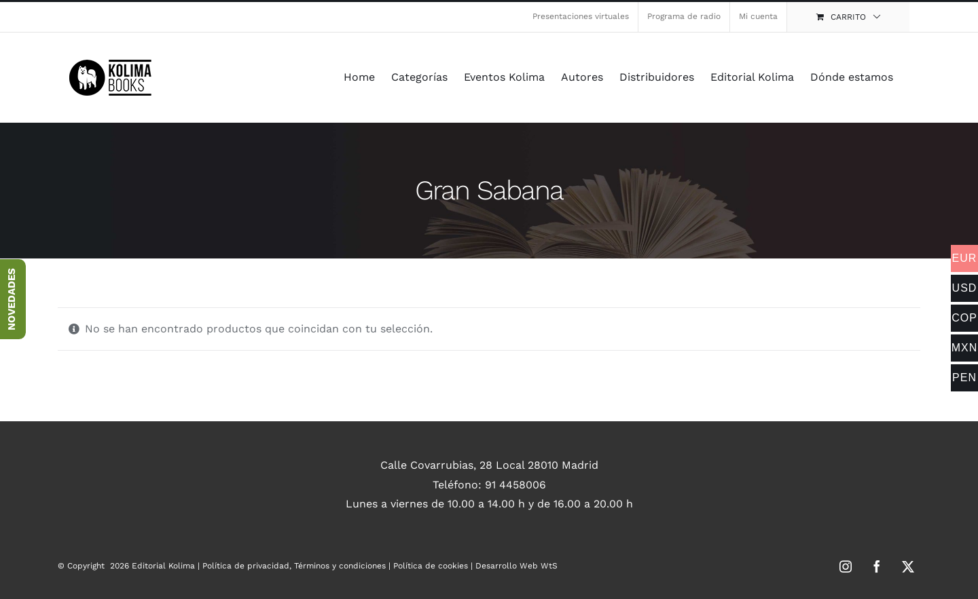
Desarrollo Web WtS (516, 566)
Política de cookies (430, 566)
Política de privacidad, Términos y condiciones (294, 566)
